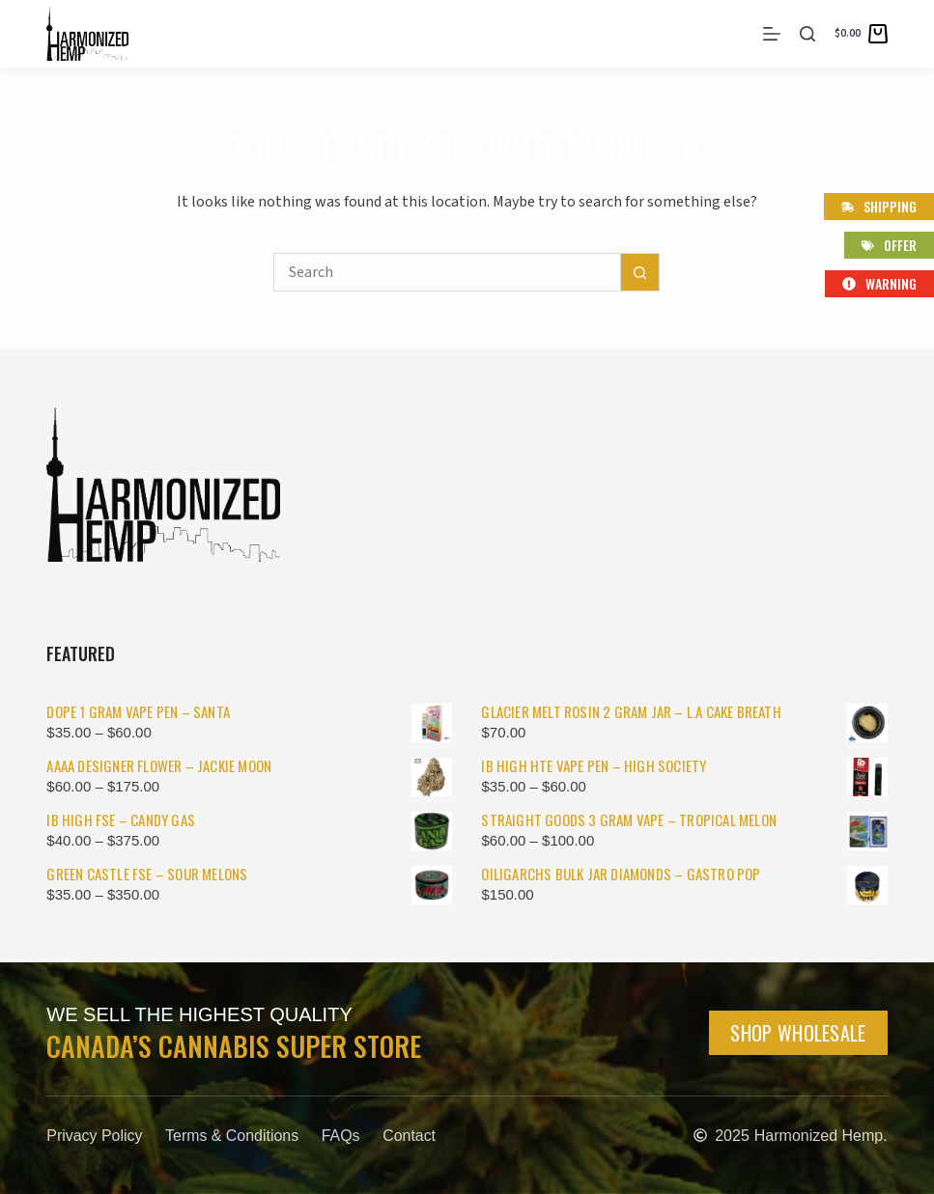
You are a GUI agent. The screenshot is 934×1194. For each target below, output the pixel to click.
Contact (412, 1135)
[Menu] (771, 33)
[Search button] (640, 272)
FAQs (343, 1135)
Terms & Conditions (233, 1135)
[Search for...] (447, 272)
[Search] (807, 34)
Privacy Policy (94, 1135)
